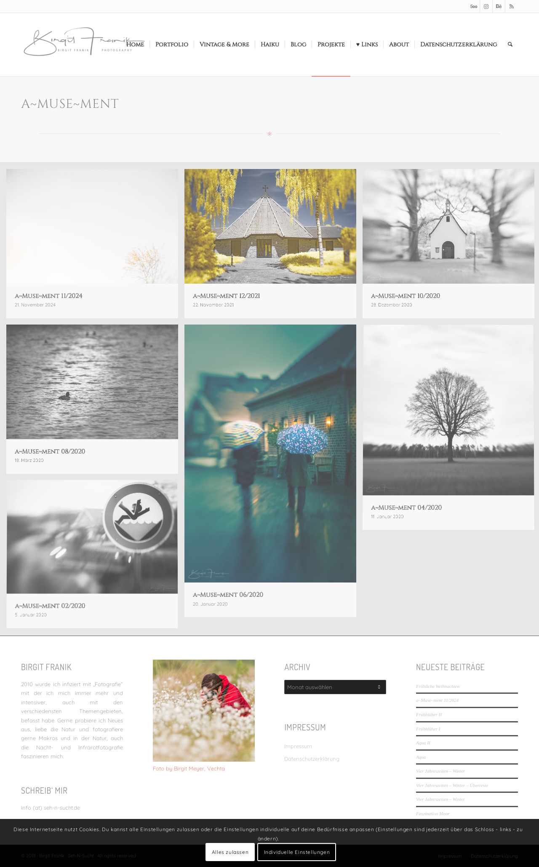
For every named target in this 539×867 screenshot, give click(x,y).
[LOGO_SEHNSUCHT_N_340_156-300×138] (84, 44)
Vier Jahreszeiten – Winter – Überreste (452, 785)
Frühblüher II (429, 714)
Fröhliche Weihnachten (437, 686)
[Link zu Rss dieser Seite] (511, 6)
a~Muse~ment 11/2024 (437, 700)
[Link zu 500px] (473, 6)
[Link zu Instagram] (486, 6)
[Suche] (510, 44)
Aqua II (423, 742)
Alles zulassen (230, 852)
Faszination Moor (432, 813)
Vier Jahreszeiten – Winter (440, 770)
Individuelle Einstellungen (297, 852)
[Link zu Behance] (499, 6)
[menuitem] (135, 44)
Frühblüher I (428, 728)
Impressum (298, 746)
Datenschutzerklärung (311, 758)
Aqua (421, 757)
